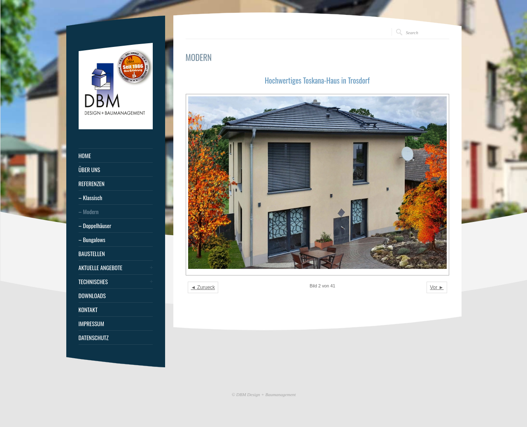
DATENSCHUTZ (94, 338)
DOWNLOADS (92, 296)
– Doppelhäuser (95, 226)
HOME (85, 156)
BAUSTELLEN (92, 254)
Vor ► (436, 287)
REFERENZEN (92, 184)
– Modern (89, 212)
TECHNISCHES (93, 282)
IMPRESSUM (91, 324)
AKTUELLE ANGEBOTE (101, 268)
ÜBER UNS (89, 170)
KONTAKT (88, 310)
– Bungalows (92, 240)
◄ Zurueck (203, 287)
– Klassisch (91, 198)
